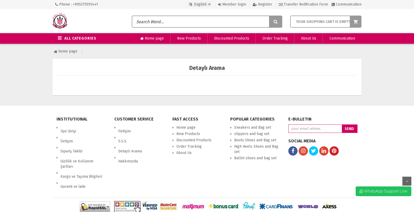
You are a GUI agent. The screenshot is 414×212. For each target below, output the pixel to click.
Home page (152, 38)
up (406, 181)
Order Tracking (275, 38)
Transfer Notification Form (303, 4)
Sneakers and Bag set (252, 127)
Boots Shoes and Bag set (255, 140)
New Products (189, 38)
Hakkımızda (128, 146)
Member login (232, 4)
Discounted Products (231, 38)
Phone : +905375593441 (76, 4)
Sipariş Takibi (71, 140)
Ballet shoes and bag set (255, 158)
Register (262, 4)
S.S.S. (122, 134)
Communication (346, 4)
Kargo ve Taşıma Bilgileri (81, 158)
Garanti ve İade (73, 164)
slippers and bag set (251, 134)
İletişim (66, 134)
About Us (308, 38)
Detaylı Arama (130, 140)
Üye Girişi (68, 127)
